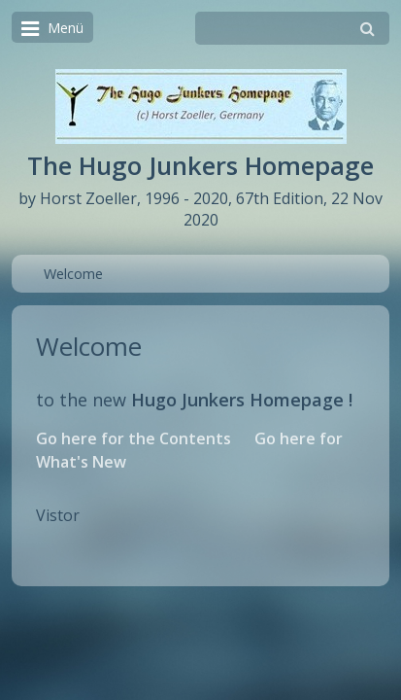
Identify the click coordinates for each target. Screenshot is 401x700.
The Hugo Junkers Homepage (200, 166)
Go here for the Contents (133, 438)
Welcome (73, 273)
